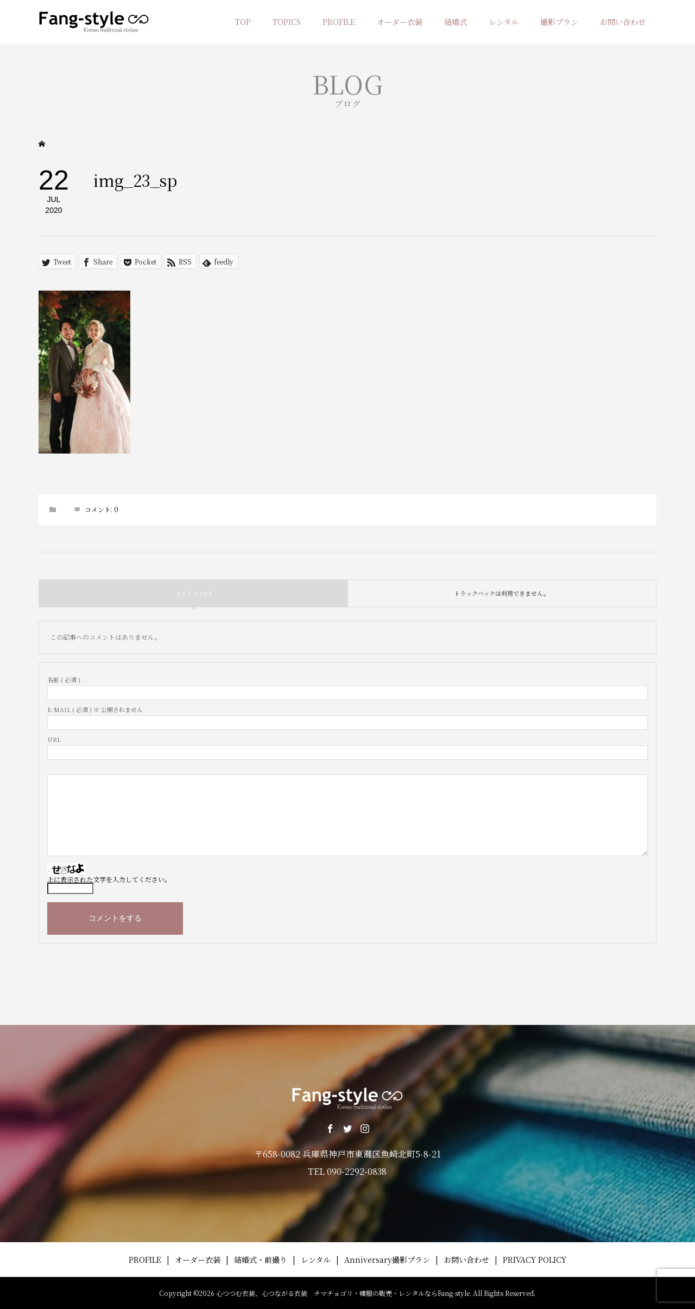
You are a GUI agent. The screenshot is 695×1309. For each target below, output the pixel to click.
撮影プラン (559, 21)
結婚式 (455, 21)
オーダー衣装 (399, 21)
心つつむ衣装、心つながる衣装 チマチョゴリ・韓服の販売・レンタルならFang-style (343, 1293)
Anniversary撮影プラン (387, 1259)
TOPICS (287, 21)
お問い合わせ (623, 21)
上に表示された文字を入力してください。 (109, 879)
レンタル (504, 21)
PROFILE (339, 21)
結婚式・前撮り (260, 1259)
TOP (243, 21)
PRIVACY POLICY (534, 1259)
